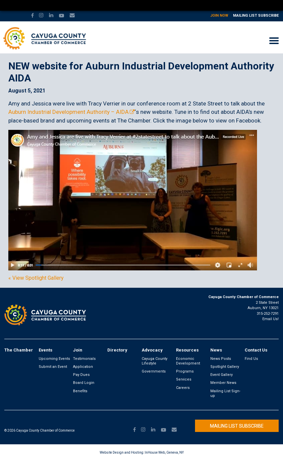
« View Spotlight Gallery (36, 278)
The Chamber (18, 350)
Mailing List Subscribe (256, 15)
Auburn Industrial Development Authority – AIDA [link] (68, 111)
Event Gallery (221, 375)
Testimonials (84, 359)
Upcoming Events (54, 359)
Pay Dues (81, 375)
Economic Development (188, 361)
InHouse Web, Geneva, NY (164, 452)
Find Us (251, 359)
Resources (187, 350)
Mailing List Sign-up (225, 393)
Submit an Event (53, 367)
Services (183, 379)
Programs (185, 371)
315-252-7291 (268, 313)
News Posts (220, 359)
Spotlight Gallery (224, 367)
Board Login (83, 383)
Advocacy (152, 350)
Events (45, 350)
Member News (223, 383)
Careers (183, 388)
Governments (154, 371)
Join (77, 350)
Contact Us (256, 350)
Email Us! (270, 319)
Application (83, 367)
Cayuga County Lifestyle (154, 361)
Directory (117, 350)
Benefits (80, 391)
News (216, 350)
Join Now (219, 15)
